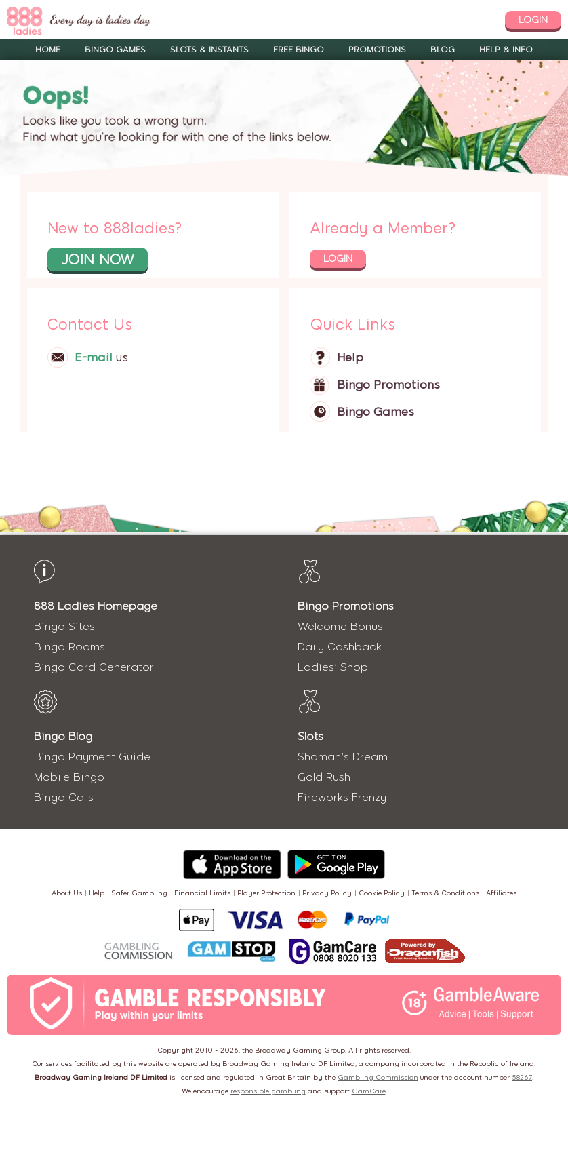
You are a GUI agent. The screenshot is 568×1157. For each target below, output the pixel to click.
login (533, 20)
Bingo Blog (63, 736)
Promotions (377, 49)
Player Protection (266, 892)
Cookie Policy (382, 892)
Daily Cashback (340, 646)
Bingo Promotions (388, 384)
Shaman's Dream (343, 756)
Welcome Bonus (340, 626)
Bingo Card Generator (94, 667)
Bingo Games (115, 49)
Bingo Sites (64, 626)
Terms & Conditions (445, 892)
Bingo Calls (64, 797)
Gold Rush (324, 776)
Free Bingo (298, 49)
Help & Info (506, 49)
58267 (522, 1077)
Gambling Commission (378, 1077)
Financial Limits (202, 892)
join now (97, 259)
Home (47, 49)
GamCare (369, 1090)
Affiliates (501, 892)
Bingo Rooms (69, 646)
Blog (442, 49)
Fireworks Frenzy (342, 797)
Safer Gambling (139, 892)
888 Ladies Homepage (95, 606)
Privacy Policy (327, 892)
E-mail (94, 357)
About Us (67, 892)
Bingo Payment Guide (92, 756)
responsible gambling (268, 1090)
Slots (310, 736)
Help (350, 357)
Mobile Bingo (69, 776)
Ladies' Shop (333, 667)
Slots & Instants (209, 49)
